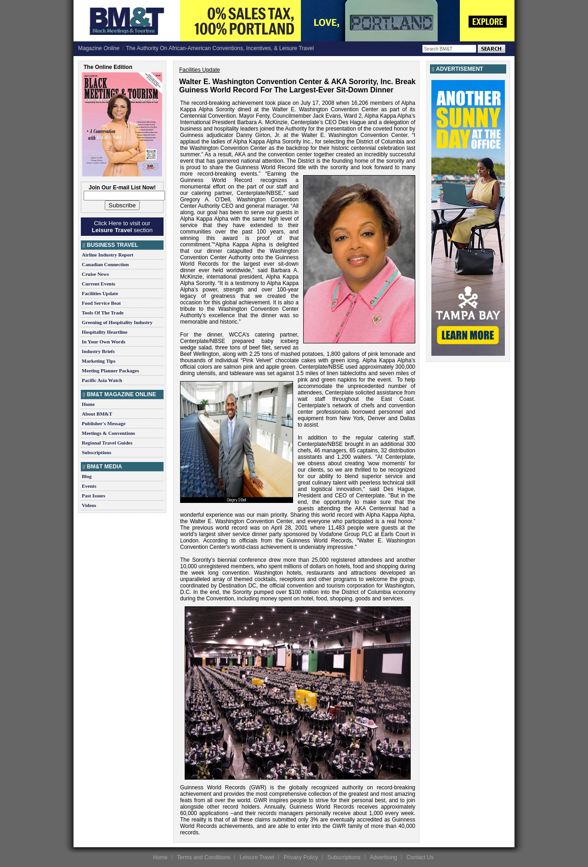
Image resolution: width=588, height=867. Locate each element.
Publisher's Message (103, 423)
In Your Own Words (103, 341)
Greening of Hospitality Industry (117, 322)
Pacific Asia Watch (102, 380)
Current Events (98, 283)
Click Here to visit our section (122, 227)
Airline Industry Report (107, 254)
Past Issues (93, 495)
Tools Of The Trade (103, 312)
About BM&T (97, 413)
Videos (89, 505)
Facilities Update (100, 293)
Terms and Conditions (203, 857)
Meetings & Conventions (108, 433)
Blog (86, 476)
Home (88, 404)
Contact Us (420, 857)
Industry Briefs (98, 351)
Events (89, 486)
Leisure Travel (257, 857)
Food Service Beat (101, 303)
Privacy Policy (300, 857)
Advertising (383, 857)
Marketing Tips (98, 361)
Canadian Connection (105, 264)
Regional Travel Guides (107, 442)
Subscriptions (96, 452)
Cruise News (95, 274)
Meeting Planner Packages (110, 370)
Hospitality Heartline (104, 332)
